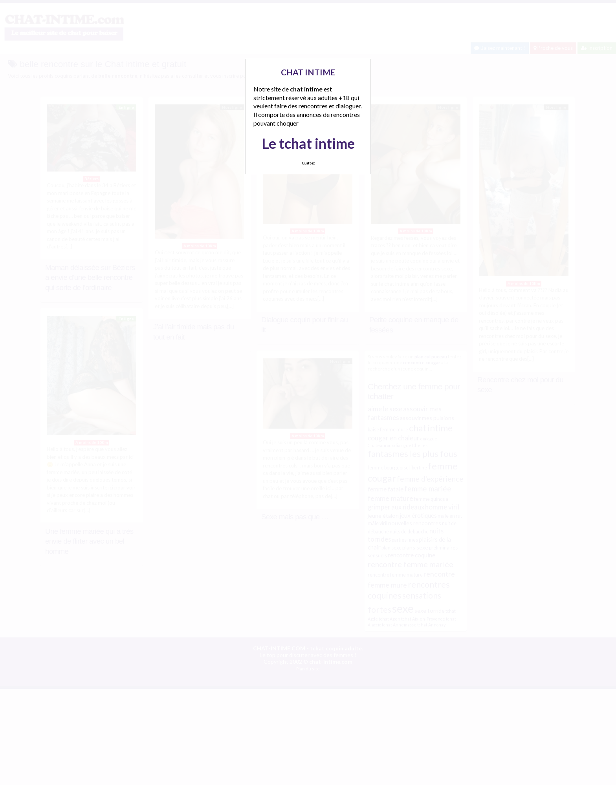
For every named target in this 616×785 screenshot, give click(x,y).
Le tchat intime (308, 143)
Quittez (308, 163)
